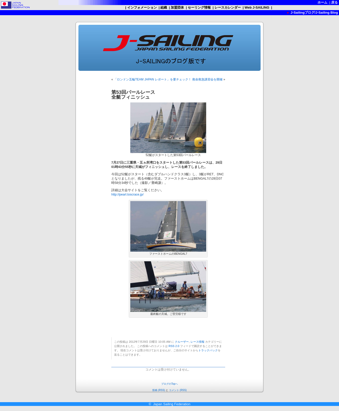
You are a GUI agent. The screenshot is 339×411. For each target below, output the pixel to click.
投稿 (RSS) (158, 390)
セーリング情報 (199, 7)
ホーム (322, 2)
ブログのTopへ (169, 383)
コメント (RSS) (178, 390)
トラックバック (208, 350)
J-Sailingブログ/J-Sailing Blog (314, 12)
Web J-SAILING (257, 7)
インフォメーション (142, 7)
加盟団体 (177, 7)
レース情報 (197, 341)
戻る (334, 2)
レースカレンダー (228, 7)
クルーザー (182, 341)
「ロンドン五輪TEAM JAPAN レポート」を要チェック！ (152, 79)
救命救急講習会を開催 (207, 79)
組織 (164, 7)
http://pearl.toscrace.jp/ (127, 194)
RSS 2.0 (173, 346)
